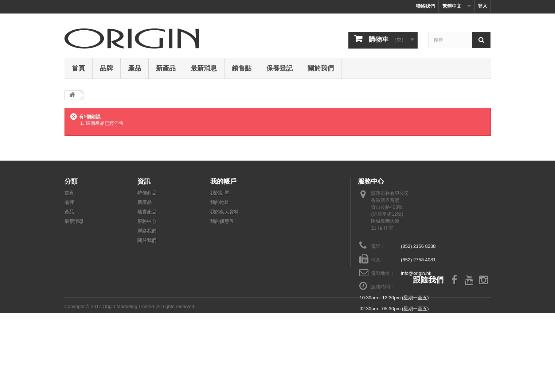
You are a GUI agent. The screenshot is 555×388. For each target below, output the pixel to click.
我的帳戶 (223, 181)
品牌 (106, 68)
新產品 (166, 68)
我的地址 (219, 202)
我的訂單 (219, 193)
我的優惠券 (222, 221)
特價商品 (146, 193)
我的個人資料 (224, 212)
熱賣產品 (146, 212)
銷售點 (241, 68)
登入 (482, 6)
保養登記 (279, 68)
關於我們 (321, 68)
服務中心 (146, 221)
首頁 (78, 68)
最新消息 (204, 68)
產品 (134, 68)
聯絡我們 (425, 6)
